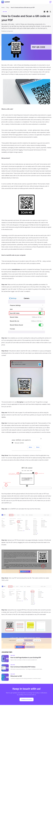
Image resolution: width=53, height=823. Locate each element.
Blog (7, 7)
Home (2, 7)
